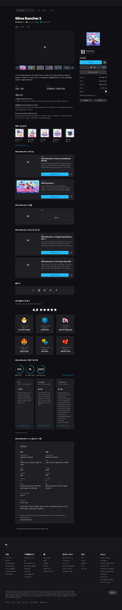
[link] (57, 217)
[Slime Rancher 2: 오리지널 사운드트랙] (28, 265)
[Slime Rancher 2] (28, 186)
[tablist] (44, 446)
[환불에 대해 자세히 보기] (106, 77)
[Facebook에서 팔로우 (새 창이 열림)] (56, 290)
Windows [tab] (23, 446)
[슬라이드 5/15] (58, 67)
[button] (93, 95)
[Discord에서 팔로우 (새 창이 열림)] (39, 290)
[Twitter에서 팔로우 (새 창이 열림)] (33, 290)
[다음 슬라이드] (72, 67)
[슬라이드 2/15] (31, 67)
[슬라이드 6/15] (67, 67)
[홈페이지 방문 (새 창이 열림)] (50, 290)
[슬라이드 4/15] (49, 67)
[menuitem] (38, 10)
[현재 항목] (22, 67)
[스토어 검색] (17, 10)
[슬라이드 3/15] (40, 67)
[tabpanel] (44, 468)
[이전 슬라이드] (17, 67)
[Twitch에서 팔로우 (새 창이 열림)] (45, 290)
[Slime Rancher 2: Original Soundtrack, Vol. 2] (28, 240)
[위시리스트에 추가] (93, 72)
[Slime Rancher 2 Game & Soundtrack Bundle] (28, 162)
